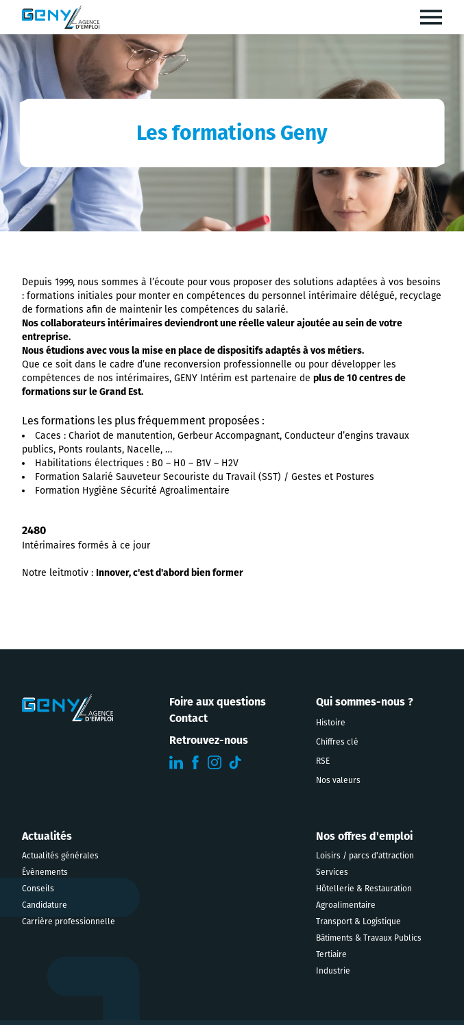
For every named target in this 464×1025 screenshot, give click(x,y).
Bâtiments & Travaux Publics (369, 938)
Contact (188, 718)
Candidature (44, 905)
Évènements (45, 872)
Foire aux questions (217, 701)
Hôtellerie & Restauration (364, 888)
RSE (323, 761)
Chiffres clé (337, 742)
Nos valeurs (338, 780)
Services (332, 872)
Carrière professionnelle (68, 921)
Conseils (38, 888)
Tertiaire (331, 954)
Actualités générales (60, 855)
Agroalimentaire (346, 905)
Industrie (333, 971)
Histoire (330, 722)
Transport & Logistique (358, 921)
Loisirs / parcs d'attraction (365, 855)
